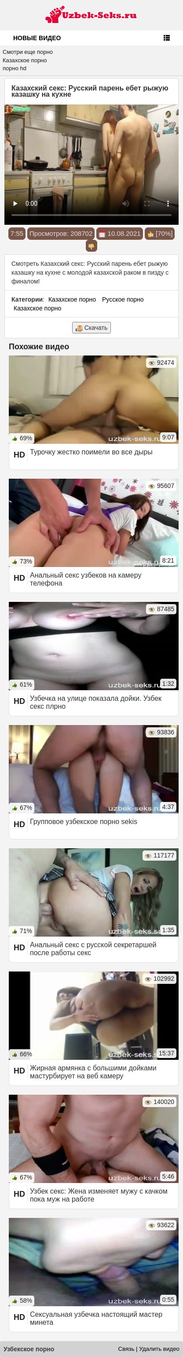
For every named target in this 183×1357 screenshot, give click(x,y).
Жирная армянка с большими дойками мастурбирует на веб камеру (93, 1072)
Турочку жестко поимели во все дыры (91, 452)
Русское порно (123, 299)
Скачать (91, 328)
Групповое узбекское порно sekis (83, 821)
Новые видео (37, 38)
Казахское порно (25, 60)
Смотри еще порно (28, 52)
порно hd (14, 68)
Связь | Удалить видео (148, 1349)
